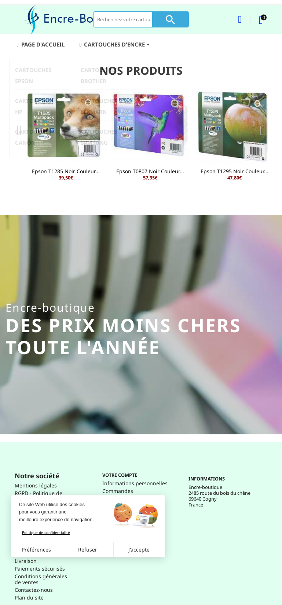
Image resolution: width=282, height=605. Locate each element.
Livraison (26, 560)
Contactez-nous (34, 589)
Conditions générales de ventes (41, 579)
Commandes (117, 490)
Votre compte (119, 475)
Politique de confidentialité (46, 532)
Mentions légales (36, 485)
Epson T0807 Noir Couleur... (150, 171)
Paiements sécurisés (40, 568)
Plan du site (29, 597)
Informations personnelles (135, 483)
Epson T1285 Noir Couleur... (66, 171)
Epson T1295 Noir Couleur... (234, 171)
